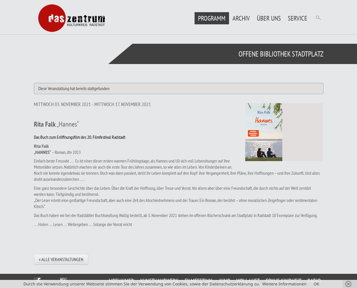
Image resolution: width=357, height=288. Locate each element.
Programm (212, 18)
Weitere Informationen (284, 284)
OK (316, 284)
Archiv (241, 18)
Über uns (269, 18)
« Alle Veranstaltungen (61, 259)
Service (297, 18)
